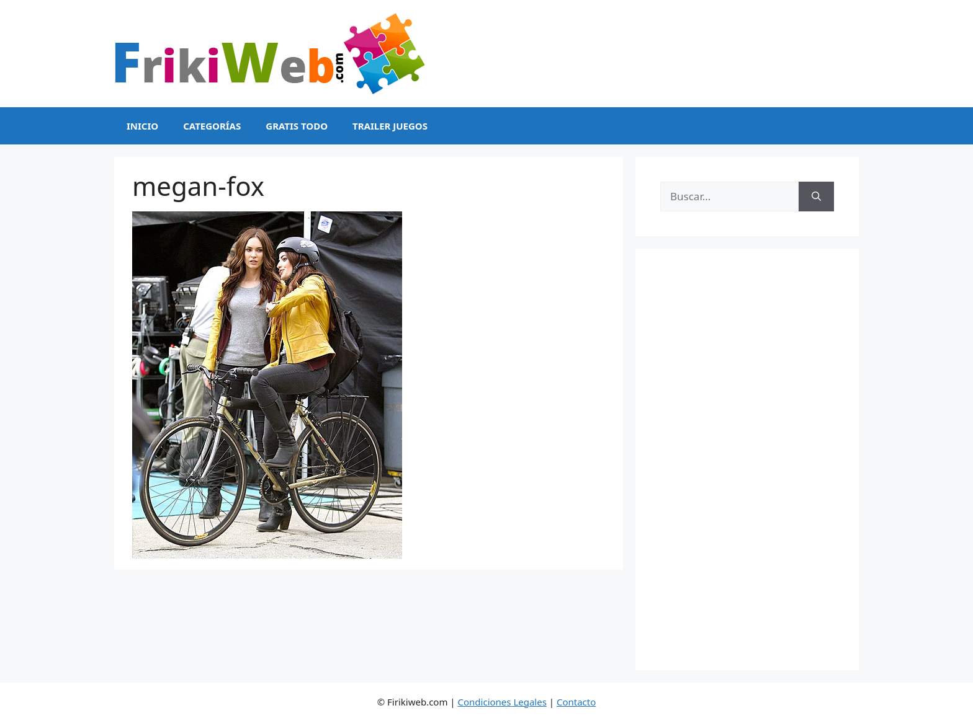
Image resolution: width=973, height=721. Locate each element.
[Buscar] (816, 196)
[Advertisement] (747, 459)
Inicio (142, 126)
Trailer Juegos (390, 126)
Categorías (212, 126)
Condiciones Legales (502, 702)
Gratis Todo (297, 126)
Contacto (576, 702)
